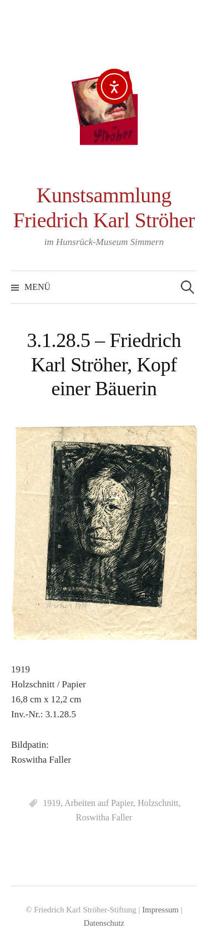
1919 (51, 803)
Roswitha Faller (104, 817)
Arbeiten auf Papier (98, 803)
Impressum (160, 909)
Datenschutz (104, 923)
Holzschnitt (158, 803)
